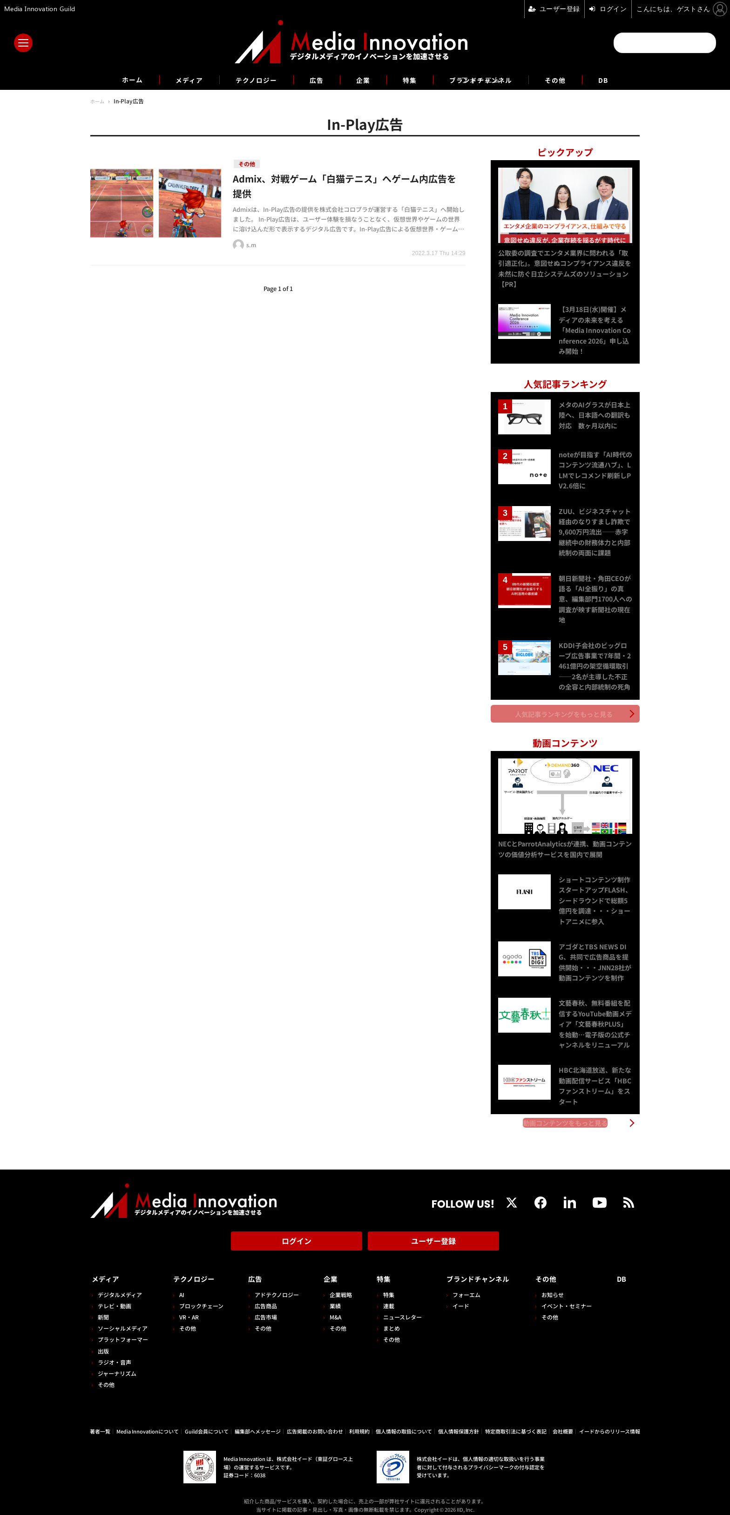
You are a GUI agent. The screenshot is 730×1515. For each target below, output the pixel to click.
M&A (332, 1309)
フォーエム (460, 1287)
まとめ (386, 1321)
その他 (568, 79)
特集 (411, 79)
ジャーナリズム (117, 1366)
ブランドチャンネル (487, 79)
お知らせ (555, 1287)
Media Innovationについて (147, 1423)
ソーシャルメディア (123, 1321)
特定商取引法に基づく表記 (516, 1423)
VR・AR (187, 1309)
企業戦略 (337, 1287)
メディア (179, 79)
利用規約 (359, 1423)
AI (180, 1287)
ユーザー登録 (433, 1236)
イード (454, 1298)
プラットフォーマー (123, 1332)
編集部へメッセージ (258, 1423)
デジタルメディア (120, 1287)
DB (617, 79)
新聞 (103, 1309)
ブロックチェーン (200, 1298)
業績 (331, 1298)
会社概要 (563, 1423)
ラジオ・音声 (114, 1354)
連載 (383, 1298)
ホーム (119, 79)
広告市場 (263, 1309)
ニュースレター (397, 1309)
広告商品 (263, 1298)
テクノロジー (250, 79)
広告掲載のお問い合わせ (315, 1423)
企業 (363, 79)
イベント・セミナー (569, 1298)
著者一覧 (100, 1423)
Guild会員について (207, 1423)
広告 (315, 79)
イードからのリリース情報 (609, 1423)
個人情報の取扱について (404, 1423)
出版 (103, 1343)
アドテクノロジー (274, 1287)
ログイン (296, 1236)
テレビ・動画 (114, 1298)
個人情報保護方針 (458, 1423)
